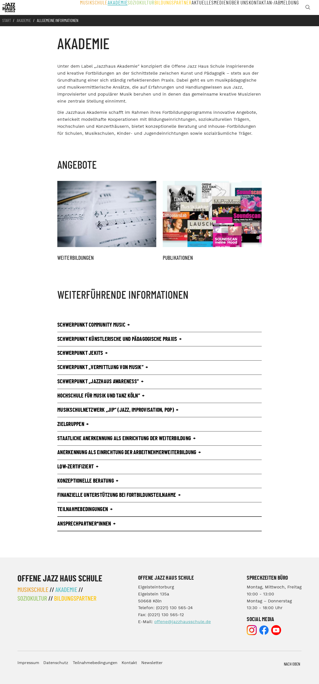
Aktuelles (197, 7)
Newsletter (152, 663)
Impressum (28, 663)
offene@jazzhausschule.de (182, 622)
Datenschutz (55, 663)
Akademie (112, 7)
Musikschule (87, 7)
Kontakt (258, 7)
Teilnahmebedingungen (95, 663)
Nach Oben (292, 664)
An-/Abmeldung (283, 7)
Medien (217, 7)
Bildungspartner (168, 7)
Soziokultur (136, 7)
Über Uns (237, 7)
